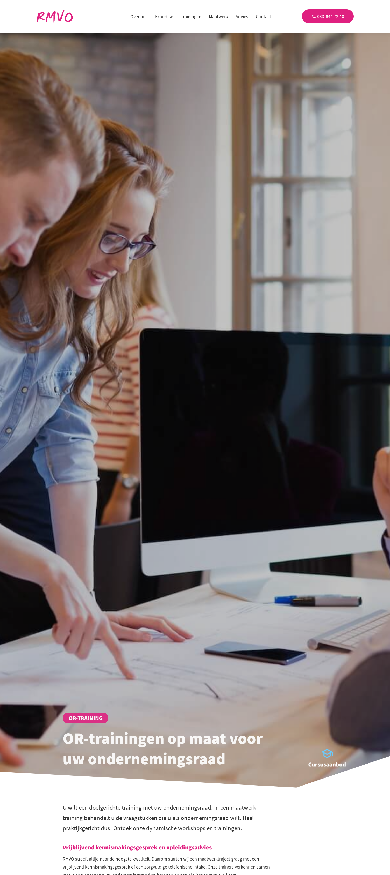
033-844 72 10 (327, 16)
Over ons (139, 16)
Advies (242, 16)
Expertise (164, 16)
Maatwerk (218, 16)
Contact (263, 16)
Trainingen (191, 16)
